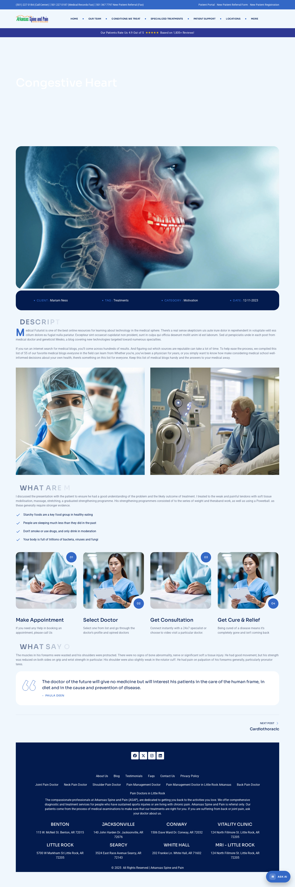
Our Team (94, 18)
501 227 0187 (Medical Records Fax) (72, 4)
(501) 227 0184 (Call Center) (32, 4)
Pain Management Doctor (143, 784)
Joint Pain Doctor (46, 784)
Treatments (120, 300)
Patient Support (205, 18)
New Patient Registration (264, 4)
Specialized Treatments (167, 18)
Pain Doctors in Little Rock (147, 793)
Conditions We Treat (126, 18)
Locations (233, 18)
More (254, 18)
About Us (102, 776)
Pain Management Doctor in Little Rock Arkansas (198, 784)
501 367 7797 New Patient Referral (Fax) (120, 4)
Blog (117, 776)
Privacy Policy (189, 776)
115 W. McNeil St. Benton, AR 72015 (60, 832)
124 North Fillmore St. (225, 853)
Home (74, 18)
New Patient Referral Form (232, 4)
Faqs (151, 776)
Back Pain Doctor (248, 784)
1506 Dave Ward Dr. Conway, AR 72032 (177, 832)
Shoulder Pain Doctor (107, 784)
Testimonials (133, 776)
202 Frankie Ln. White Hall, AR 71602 (176, 853)
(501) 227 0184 (147, 765)
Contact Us (167, 776)
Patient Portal (206, 4)
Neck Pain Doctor (75, 784)
